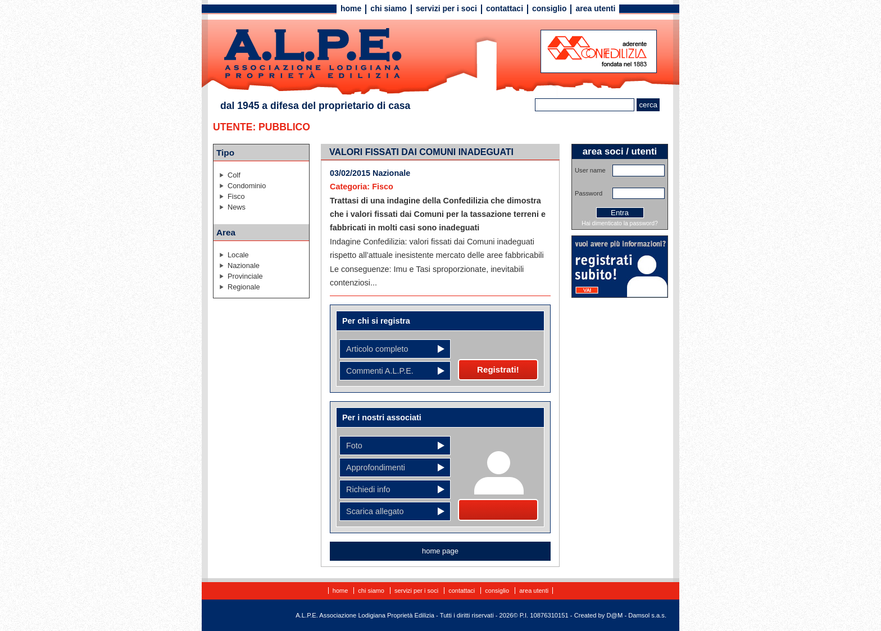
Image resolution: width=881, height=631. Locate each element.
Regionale (244, 287)
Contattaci (504, 8)
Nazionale (244, 265)
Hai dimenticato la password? (620, 223)
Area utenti (595, 8)
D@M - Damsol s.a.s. (636, 615)
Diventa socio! (498, 509)
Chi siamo (388, 8)
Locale (238, 255)
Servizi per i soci (446, 8)
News (237, 207)
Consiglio (549, 8)
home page (440, 551)
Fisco (236, 196)
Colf (234, 175)
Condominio (247, 185)
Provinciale (245, 276)
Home (350, 8)
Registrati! (498, 369)
